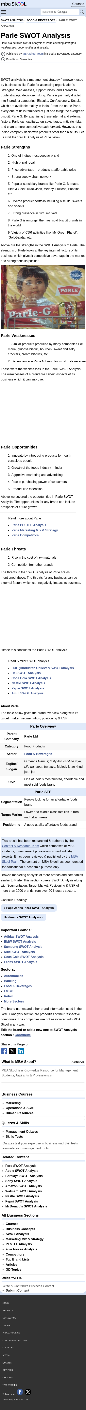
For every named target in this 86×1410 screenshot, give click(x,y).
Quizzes (7, 1362)
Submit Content (17, 1290)
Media (6, 1355)
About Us (78, 1061)
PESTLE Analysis (19, 1244)
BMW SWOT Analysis (20, 941)
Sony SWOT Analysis (21, 1181)
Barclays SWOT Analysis (24, 1176)
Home (6, 1303)
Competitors (15, 1254)
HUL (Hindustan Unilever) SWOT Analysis (42, 668)
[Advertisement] (43, 70)
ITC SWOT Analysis (26, 673)
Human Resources (20, 1113)
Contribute (23, 1035)
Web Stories (10, 1385)
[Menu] (4, 11)
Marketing (13, 1103)
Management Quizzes (22, 1131)
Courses (78, 4)
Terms (6, 1325)
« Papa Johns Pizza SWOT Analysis (29, 907)
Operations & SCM (19, 1108)
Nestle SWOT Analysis (28, 683)
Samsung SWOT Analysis (23, 946)
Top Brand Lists (18, 1259)
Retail (8, 996)
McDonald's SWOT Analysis (26, 1206)
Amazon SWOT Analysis (23, 1186)
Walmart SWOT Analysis (23, 1191)
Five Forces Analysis (21, 1249)
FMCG (8, 991)
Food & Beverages (38, 754)
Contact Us (9, 1318)
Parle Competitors (25, 535)
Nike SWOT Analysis (19, 952)
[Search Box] (60, 12)
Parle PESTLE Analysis (28, 525)
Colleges (8, 1347)
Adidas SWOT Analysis (21, 936)
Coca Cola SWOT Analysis (31, 678)
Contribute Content (15, 1340)
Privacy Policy (11, 1332)
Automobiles (13, 976)
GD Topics (13, 1269)
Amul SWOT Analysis (27, 693)
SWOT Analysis (17, 1234)
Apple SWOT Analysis (21, 1170)
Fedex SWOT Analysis (20, 962)
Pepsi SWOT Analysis (27, 688)
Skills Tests (14, 1136)
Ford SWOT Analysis (21, 1165)
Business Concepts (20, 1229)
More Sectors (14, 1001)
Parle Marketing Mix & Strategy (34, 530)
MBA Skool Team (33, 53)
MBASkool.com (20, 1399)
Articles (11, 1264)
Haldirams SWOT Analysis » (23, 917)
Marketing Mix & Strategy (24, 1239)
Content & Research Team (20, 846)
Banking (10, 981)
